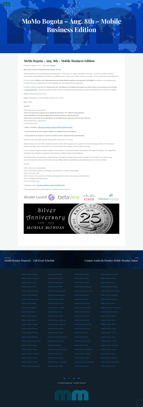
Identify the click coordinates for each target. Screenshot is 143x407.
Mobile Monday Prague (81, 358)
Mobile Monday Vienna (108, 349)
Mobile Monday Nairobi (81, 320)
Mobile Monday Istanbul (55, 328)
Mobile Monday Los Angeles (57, 362)
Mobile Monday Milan (81, 299)
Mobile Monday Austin (29, 287)
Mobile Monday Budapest (30, 337)
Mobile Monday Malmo (81, 274)
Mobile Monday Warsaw (109, 358)
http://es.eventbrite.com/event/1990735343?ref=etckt (56, 127)
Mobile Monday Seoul (108, 282)
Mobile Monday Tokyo (108, 337)
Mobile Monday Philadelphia (83, 349)
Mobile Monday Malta (81, 278)
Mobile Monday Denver (55, 278)
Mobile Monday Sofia (108, 303)
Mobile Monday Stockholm (109, 312)
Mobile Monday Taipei (108, 320)
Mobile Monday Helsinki (55, 316)
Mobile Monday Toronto (108, 341)
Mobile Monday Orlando (82, 328)
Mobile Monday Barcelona (30, 299)
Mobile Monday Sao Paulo (109, 274)
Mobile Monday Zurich (108, 366)
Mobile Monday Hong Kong (57, 320)
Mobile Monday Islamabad (56, 324)
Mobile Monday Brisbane (30, 324)
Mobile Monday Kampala (56, 341)
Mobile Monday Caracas (29, 349)
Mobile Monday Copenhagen (31, 366)
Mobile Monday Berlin (29, 312)
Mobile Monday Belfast (29, 308)
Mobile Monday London (55, 358)
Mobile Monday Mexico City (83, 291)
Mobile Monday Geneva (55, 303)
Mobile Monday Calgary (29, 345)
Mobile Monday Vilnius (108, 354)
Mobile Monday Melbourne (83, 287)
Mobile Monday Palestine (82, 341)
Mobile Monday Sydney (108, 316)
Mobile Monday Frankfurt (56, 299)
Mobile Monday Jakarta (55, 333)
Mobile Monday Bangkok (30, 295)
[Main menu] (137, 4)
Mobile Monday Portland (82, 354)
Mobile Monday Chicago (29, 358)
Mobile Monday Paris (81, 345)
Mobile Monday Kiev (54, 345)
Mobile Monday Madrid (55, 366)
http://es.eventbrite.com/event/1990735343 (51, 185)
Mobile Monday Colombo (30, 362)
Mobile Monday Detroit (55, 282)
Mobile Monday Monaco (82, 303)
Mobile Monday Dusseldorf (56, 291)
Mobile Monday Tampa (108, 328)
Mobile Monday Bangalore (30, 291)
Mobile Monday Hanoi (55, 312)
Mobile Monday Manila (81, 282)
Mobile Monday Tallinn (108, 324)
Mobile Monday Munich (81, 316)
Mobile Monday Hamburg (56, 308)
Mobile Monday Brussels (29, 328)
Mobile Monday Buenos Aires (31, 341)
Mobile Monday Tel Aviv (109, 333)
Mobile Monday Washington (110, 362)
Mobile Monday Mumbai (82, 312)
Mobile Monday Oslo (81, 333)
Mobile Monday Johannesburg (57, 337)
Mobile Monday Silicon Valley (110, 291)
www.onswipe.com (31, 90)
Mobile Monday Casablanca (31, 354)
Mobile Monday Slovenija (109, 299)
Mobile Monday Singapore (109, 295)
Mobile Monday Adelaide (30, 274)
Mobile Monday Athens (29, 282)
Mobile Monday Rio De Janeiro (84, 362)
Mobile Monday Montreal (82, 308)
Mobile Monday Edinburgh (56, 295)
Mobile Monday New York (82, 324)
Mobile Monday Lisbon (55, 354)
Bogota (52, 65)
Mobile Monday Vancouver (109, 345)
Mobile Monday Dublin (55, 287)
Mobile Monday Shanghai (109, 287)
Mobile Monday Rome (81, 366)
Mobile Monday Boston (29, 320)
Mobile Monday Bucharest (30, 333)
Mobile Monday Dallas (55, 274)
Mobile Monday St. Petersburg (111, 308)
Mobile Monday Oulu (81, 337)
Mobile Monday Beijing (29, 303)
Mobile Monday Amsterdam (31, 278)
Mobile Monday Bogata (29, 316)
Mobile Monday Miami (81, 295)
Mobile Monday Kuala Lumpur (57, 349)
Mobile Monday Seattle (108, 278)
